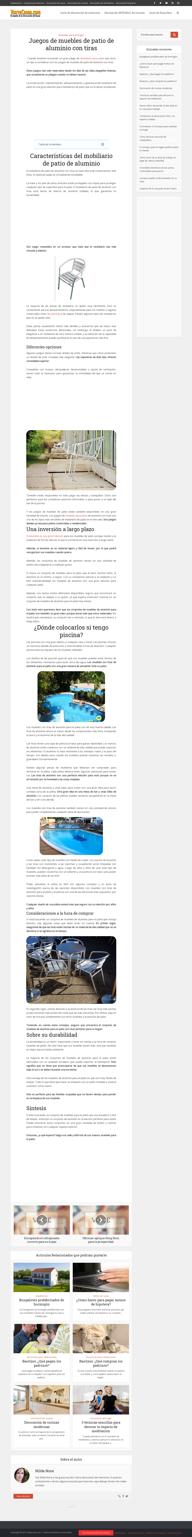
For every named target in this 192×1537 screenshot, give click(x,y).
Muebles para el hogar (71, 35)
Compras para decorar (34, 3)
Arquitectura (16, 3)
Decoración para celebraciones (42, 1357)
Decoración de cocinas (77, 3)
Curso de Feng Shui (160, 12)
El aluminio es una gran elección (44, 536)
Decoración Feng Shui (126, 3)
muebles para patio (76, 515)
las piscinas (53, 313)
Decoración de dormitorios (102, 3)
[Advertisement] (71, 114)
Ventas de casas (101, 1295)
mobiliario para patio (92, 58)
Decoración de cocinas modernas (41, 1424)
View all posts (23, 1496)
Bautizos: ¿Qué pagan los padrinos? (41, 1363)
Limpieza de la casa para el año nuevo (158, 188)
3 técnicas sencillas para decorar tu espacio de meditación (101, 1426)
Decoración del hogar (100, 1418)
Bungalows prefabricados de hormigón (41, 1302)
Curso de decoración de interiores (80, 12)
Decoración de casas (55, 3)
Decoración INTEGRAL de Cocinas (125, 12)
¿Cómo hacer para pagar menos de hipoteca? (101, 1302)
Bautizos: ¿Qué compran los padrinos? (101, 1363)
